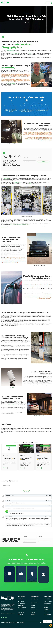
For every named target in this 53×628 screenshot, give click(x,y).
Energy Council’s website (11, 83)
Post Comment (26, 491)
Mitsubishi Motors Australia (40, 415)
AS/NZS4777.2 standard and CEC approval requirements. (20, 224)
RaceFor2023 (7, 245)
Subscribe (43, 161)
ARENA (16, 245)
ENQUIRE (48, 2)
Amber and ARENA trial (12, 404)
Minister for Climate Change (15, 53)
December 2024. (4, 255)
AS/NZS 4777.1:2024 (18, 182)
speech (30, 53)
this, (30, 183)
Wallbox (13, 387)
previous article (6, 178)
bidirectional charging (10, 50)
